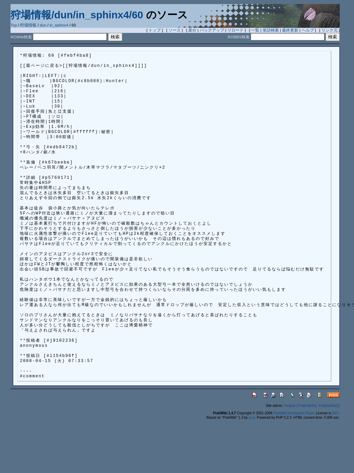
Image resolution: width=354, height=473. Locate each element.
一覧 (255, 30)
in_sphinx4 (59, 25)
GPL (335, 413)
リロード (235, 30)
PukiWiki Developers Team (293, 413)
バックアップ (212, 30)
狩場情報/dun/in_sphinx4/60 (77, 14)
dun (43, 25)
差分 (192, 30)
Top (14, 25)
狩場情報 (28, 25)
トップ (154, 30)
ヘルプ (308, 30)
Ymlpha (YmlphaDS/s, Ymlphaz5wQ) (312, 406)
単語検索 (271, 30)
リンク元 (329, 30)
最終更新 (290, 30)
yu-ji (252, 417)
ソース (175, 30)
